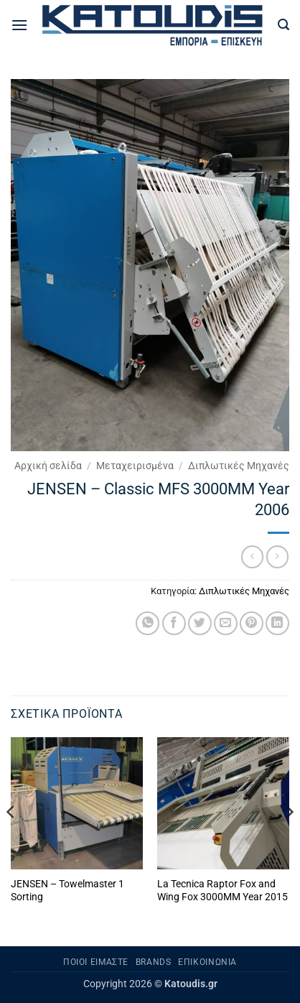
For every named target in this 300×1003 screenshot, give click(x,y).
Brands (154, 962)
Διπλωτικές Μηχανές (238, 465)
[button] (19, 24)
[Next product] (252, 556)
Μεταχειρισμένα (135, 465)
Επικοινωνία (207, 962)
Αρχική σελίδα (48, 465)
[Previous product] (277, 556)
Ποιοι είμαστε (95, 962)
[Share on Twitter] (200, 623)
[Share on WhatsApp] (147, 623)
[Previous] (11, 841)
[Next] (288, 841)
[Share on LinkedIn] (277, 623)
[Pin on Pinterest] (251, 623)
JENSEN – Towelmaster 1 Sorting (67, 890)
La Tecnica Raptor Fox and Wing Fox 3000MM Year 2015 (222, 890)
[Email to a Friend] (226, 623)
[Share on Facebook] (174, 623)
